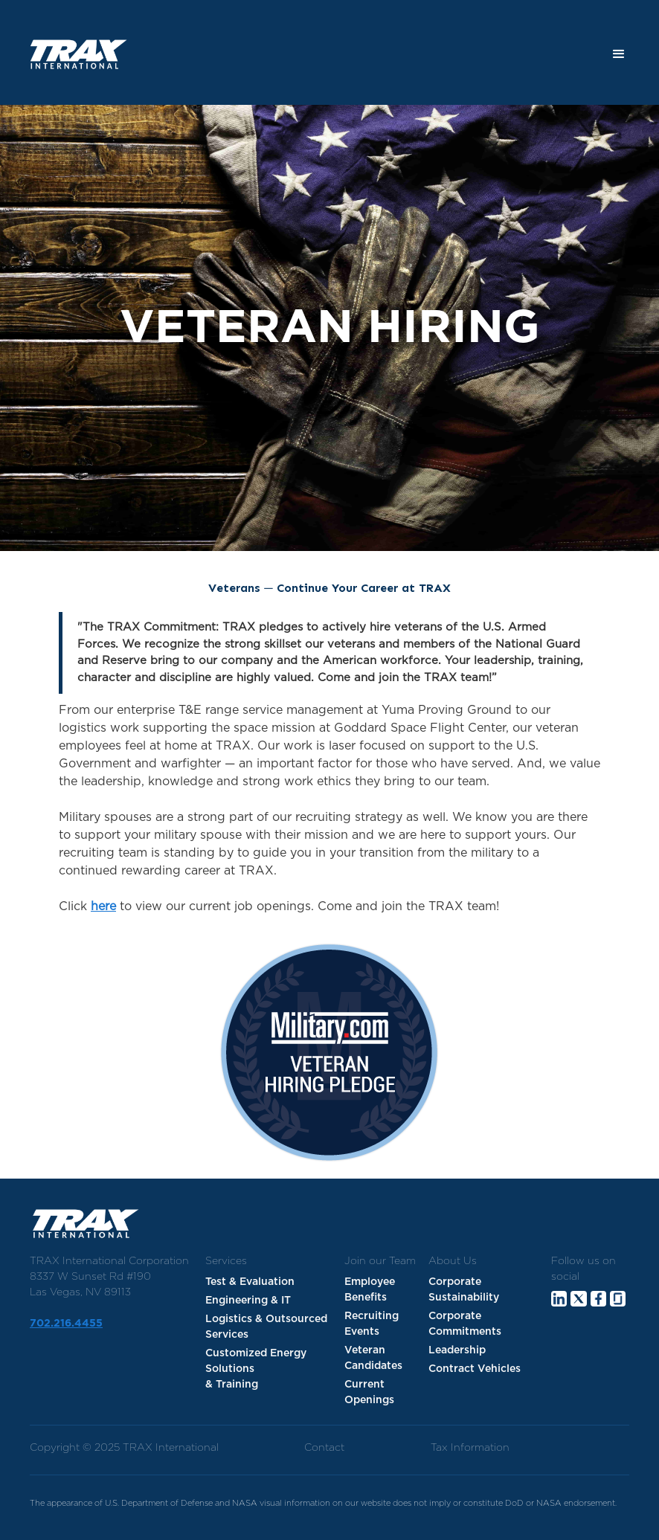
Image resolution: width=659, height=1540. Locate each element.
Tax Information (470, 1448)
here (103, 906)
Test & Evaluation (250, 1282)
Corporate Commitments (464, 1324)
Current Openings (369, 1392)
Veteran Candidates (373, 1358)
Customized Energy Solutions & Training (255, 1369)
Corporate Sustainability (463, 1290)
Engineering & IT (248, 1300)
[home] (73, 54)
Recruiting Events (371, 1324)
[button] (619, 54)
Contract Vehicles (474, 1369)
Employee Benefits (369, 1290)
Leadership (457, 1350)
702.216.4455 (66, 1323)
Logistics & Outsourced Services (266, 1327)
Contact (324, 1448)
